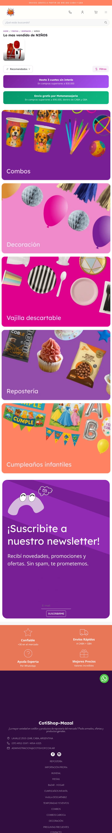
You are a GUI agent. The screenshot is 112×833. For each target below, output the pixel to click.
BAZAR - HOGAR (56, 785)
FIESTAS (14, 31)
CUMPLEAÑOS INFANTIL (56, 791)
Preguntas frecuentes (56, 827)
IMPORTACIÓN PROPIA (56, 767)
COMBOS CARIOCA (56, 815)
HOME (5, 31)
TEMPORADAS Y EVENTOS (56, 803)
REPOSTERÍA (56, 761)
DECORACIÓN (56, 821)
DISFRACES (26, 31)
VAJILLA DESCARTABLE (56, 797)
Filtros (100, 69)
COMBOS (56, 809)
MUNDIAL (56, 773)
